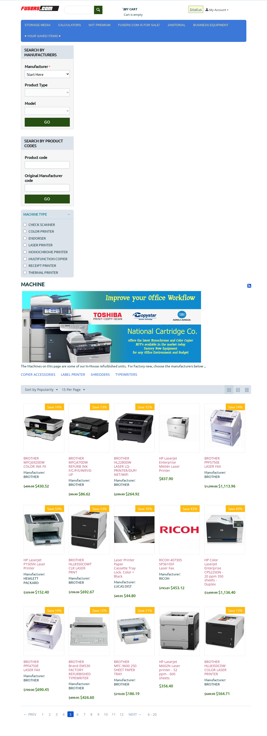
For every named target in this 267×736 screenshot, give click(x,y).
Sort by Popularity (41, 389)
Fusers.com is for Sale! (139, 25)
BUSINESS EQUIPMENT (210, 25)
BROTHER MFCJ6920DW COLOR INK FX (35, 462)
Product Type (36, 84)
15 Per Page (73, 389)
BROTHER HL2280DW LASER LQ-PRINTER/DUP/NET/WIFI (125, 466)
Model (30, 103)
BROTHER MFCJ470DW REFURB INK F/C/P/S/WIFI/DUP (80, 466)
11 (114, 714)
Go (47, 122)
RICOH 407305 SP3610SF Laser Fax (170, 564)
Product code (36, 157)
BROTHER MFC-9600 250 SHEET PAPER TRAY (125, 668)
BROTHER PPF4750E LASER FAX (32, 666)
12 (122, 714)
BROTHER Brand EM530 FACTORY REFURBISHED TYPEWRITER (80, 670)
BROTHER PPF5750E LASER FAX (212, 462)
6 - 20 (152, 714)
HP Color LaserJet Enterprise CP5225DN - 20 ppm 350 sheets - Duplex (213, 572)
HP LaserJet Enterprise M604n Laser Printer (169, 464)
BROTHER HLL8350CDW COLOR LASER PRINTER (215, 668)
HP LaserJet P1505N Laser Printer (34, 564)
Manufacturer (36, 66)
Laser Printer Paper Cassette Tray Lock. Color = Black (125, 568)
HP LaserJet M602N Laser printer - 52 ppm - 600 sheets (169, 670)
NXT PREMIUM (100, 25)
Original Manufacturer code (43, 178)
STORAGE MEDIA (38, 25)
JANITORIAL (176, 25)
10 (106, 714)
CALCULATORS (69, 25)
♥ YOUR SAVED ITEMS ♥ (43, 36)
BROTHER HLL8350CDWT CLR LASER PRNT (80, 566)
